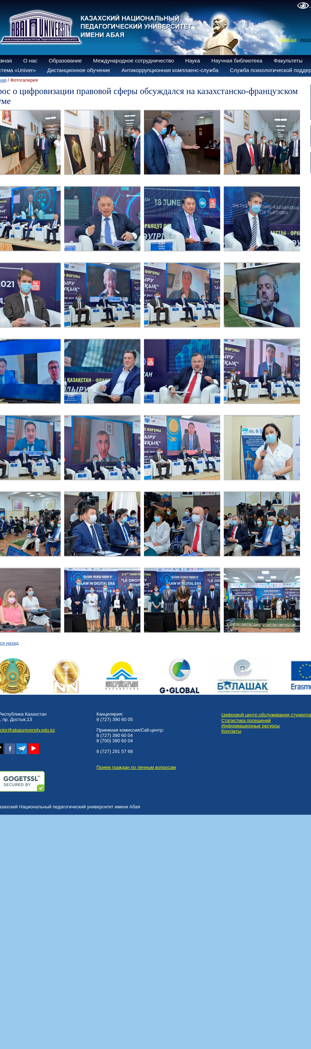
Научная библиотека (236, 61)
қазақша (287, 39)
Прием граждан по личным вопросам (136, 767)
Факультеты (288, 61)
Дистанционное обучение (78, 70)
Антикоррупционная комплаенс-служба (169, 70)
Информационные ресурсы (250, 725)
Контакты (231, 731)
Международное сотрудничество (133, 61)
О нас (30, 61)
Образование (65, 61)
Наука (192, 61)
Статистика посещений (246, 720)
